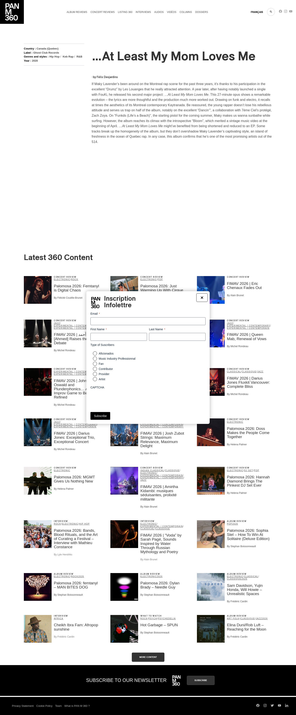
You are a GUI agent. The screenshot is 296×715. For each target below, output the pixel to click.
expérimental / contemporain (75, 326)
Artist (102, 379)
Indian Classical (152, 470)
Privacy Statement (23, 705)
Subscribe (200, 680)
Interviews (143, 12)
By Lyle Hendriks (63, 554)
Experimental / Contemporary (75, 328)
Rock (74, 279)
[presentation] (121, 399)
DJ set (248, 470)
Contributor (106, 369)
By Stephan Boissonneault (241, 546)
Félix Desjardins (107, 77)
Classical (234, 372)
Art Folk (233, 618)
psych (152, 618)
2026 (235, 524)
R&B (79, 56)
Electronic (62, 279)
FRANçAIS (257, 12)
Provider (104, 374)
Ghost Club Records (46, 52)
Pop (160, 279)
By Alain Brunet (235, 295)
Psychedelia (167, 618)
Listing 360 (125, 12)
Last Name (157, 329)
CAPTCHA (97, 387)
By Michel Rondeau (64, 350)
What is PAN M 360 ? (77, 705)
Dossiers (201, 12)
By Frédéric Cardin (237, 601)
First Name (98, 329)
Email (95, 313)
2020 (35, 60)
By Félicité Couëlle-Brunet (68, 297)
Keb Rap (68, 56)
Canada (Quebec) (48, 48)
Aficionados (106, 353)
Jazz (57, 323)
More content (148, 657)
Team (58, 705)
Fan (101, 363)
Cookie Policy (44, 705)
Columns (186, 12)
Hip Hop (54, 56)
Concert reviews (102, 12)
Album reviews (77, 12)
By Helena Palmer (237, 444)
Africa (58, 618)
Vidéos (171, 12)
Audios (159, 12)
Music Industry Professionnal (117, 358)
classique (249, 372)
